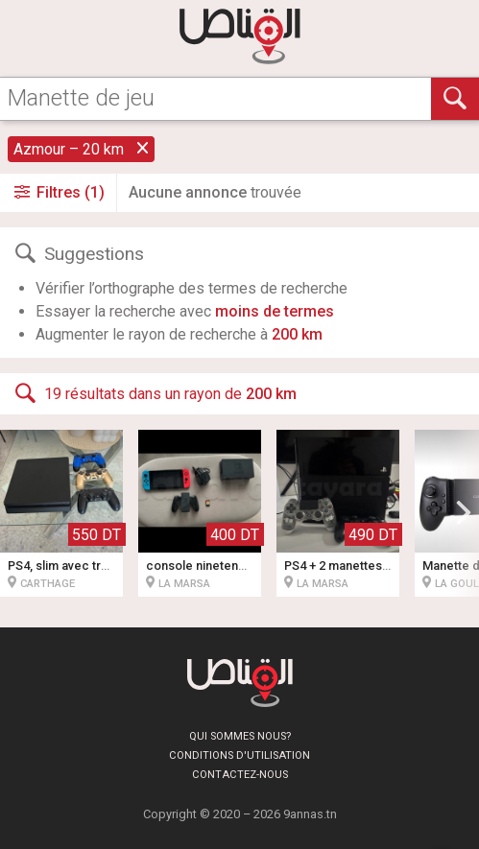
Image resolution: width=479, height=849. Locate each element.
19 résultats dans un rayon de (154, 393)
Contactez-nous (240, 774)
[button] (463, 513)
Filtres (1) (58, 192)
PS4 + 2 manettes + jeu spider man (381, 565)
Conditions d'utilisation (239, 755)
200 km (297, 334)
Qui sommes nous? (240, 736)
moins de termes (274, 311)
